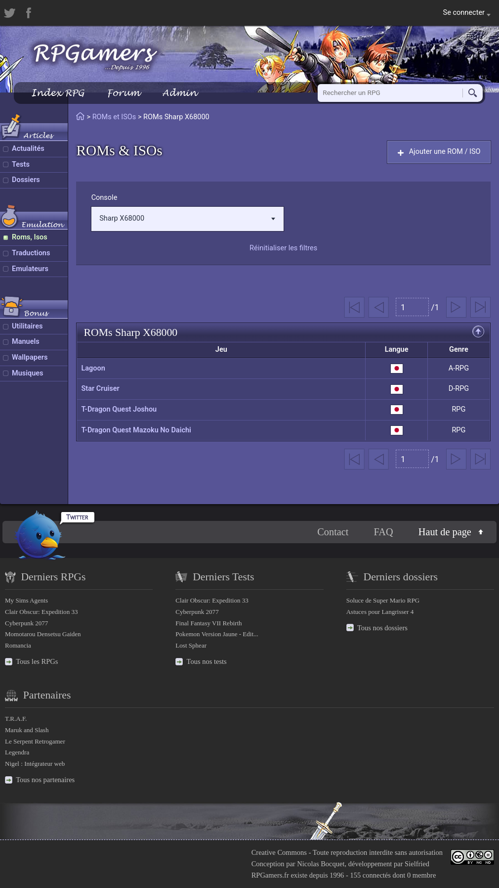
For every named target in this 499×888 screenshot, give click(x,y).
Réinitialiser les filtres (283, 248)
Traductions (31, 253)
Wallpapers (29, 357)
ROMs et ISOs (114, 117)
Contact (332, 531)
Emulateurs (30, 269)
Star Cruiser (100, 388)
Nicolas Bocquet (320, 864)
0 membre (421, 875)
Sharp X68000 (187, 218)
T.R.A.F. (16, 718)
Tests (21, 164)
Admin (179, 93)
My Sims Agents (26, 600)
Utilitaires (27, 326)
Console (104, 197)
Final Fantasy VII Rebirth (208, 623)
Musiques (27, 373)
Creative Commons (279, 852)
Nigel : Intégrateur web (35, 763)
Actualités (28, 148)
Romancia (18, 645)
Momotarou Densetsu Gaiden (43, 634)
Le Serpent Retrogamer (35, 741)
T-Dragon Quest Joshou (119, 409)
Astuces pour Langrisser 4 (380, 611)
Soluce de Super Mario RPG (383, 600)
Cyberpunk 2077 (26, 623)
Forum (123, 93)
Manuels (26, 341)
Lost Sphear (191, 645)
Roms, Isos (29, 237)
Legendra (17, 752)
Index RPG (57, 93)
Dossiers (26, 180)
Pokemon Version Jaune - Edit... (216, 634)
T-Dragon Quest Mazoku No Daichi (136, 430)
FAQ (383, 531)
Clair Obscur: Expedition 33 (41, 611)
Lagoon (93, 368)
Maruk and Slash (26, 730)
